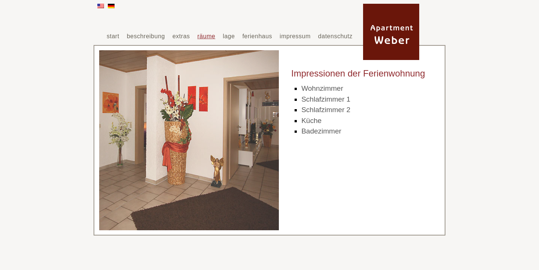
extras (181, 36)
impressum (295, 36)
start (113, 36)
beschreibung (146, 36)
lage (229, 36)
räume (206, 36)
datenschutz (335, 36)
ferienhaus (257, 36)
